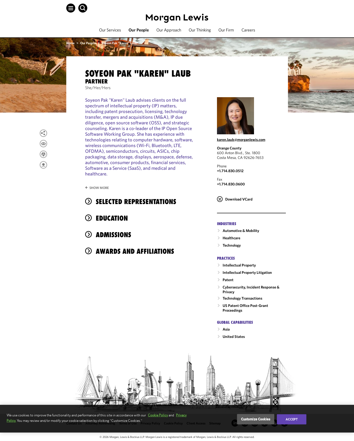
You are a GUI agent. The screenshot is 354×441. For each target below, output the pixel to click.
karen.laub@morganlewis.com (241, 139)
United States (234, 336)
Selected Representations (136, 201)
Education (112, 218)
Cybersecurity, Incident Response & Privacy (251, 289)
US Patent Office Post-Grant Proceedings (245, 308)
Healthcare (231, 238)
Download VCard (239, 199)
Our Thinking (200, 30)
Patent (228, 279)
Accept (292, 419)
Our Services (110, 30)
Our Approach (168, 30)
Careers (248, 30)
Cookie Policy (158, 415)
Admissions (113, 234)
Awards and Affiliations (135, 251)
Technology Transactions (242, 298)
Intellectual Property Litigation (247, 272)
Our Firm (226, 30)
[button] (70, 8)
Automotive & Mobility (241, 230)
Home (70, 43)
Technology (232, 245)
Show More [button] (99, 188)
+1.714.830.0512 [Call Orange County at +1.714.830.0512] (230, 170)
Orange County (229, 148)
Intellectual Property (239, 265)
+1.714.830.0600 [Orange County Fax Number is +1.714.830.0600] (231, 184)
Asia (226, 329)
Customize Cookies (256, 419)
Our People (139, 30)
